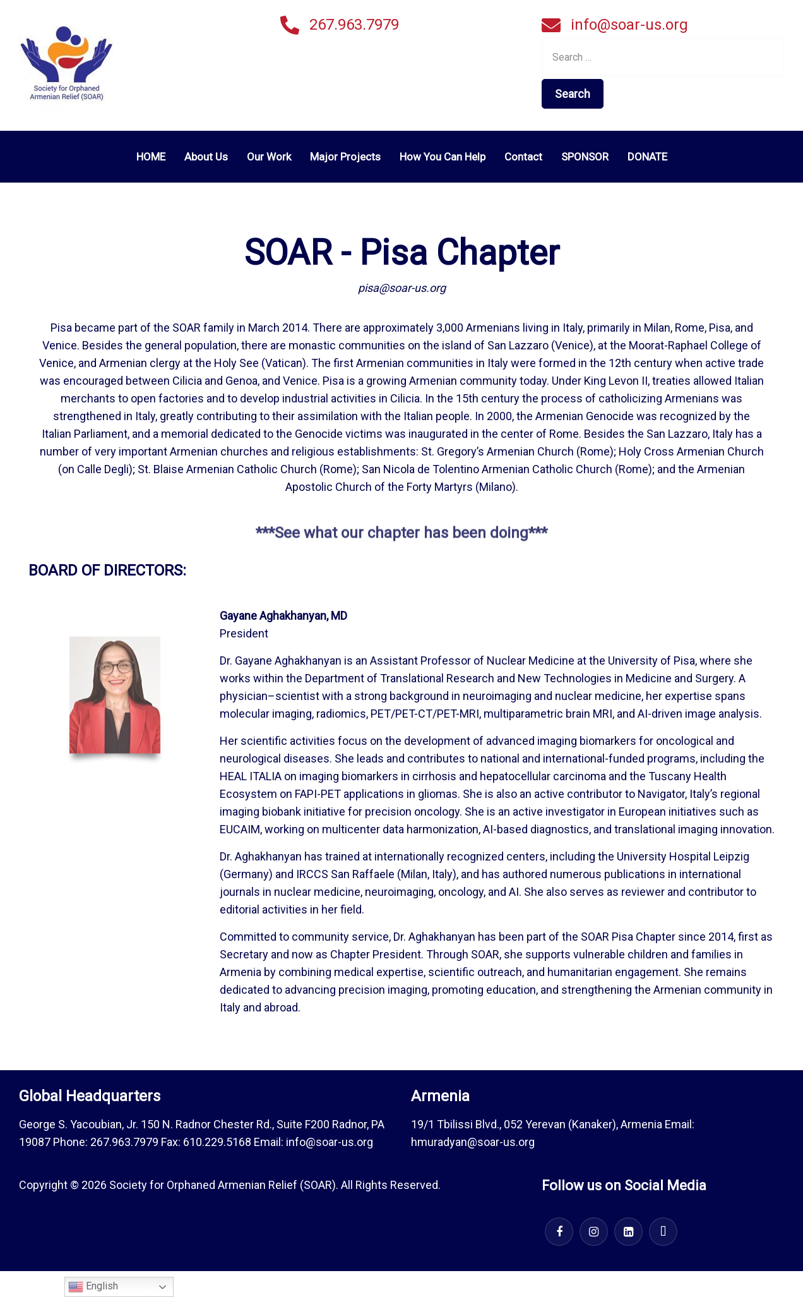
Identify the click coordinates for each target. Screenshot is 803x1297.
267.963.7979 (354, 24)
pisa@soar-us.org (402, 287)
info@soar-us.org (629, 24)
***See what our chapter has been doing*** (401, 539)
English (93, 1286)
